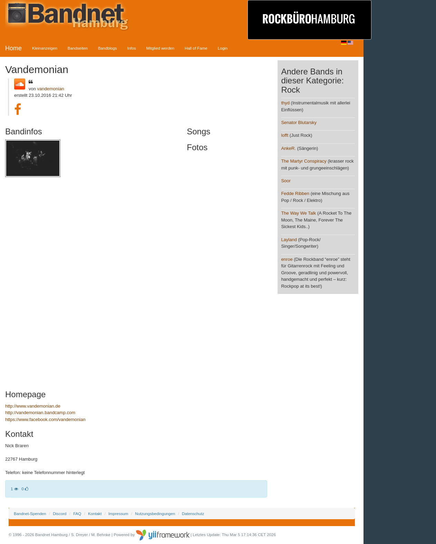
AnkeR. (288, 148)
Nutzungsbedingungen (155, 513)
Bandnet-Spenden (30, 513)
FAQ (77, 513)
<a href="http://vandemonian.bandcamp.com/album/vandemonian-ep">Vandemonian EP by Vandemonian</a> (65, 280)
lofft (284, 135)
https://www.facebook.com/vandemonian (45, 419)
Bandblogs (107, 48)
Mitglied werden (160, 48)
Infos (131, 48)
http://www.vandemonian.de (32, 406)
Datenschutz (193, 513)
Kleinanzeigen (44, 48)
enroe (286, 259)
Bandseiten (78, 48)
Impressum (118, 513)
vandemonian (50, 88)
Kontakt (94, 513)
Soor (285, 180)
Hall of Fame (196, 48)
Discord (59, 513)
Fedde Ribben (295, 193)
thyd (285, 102)
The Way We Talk (298, 213)
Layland (289, 239)
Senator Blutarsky (299, 122)
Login (222, 48)
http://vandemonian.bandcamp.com (40, 412)
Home (13, 48)
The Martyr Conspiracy (303, 161)
